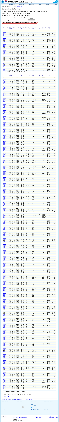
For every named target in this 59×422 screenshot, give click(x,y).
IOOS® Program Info (19, 404)
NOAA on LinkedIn (17, 399)
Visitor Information (47, 411)
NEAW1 (4, 262)
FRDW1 (4, 295)
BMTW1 (4, 219)
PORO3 (4, 371)
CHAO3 (4, 353)
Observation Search (5, 403)
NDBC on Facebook (7, 399)
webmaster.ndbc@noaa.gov (17, 420)
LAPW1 (4, 231)
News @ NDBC (33, 405)
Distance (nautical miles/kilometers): (22, 17)
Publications (18, 410)
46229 (4, 56)
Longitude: (4, 15)
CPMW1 (4, 316)
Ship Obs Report (4, 405)
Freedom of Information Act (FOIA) (52, 417)
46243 (4, 31)
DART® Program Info (19, 403)
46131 (4, 70)
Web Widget (4, 409)
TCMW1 (4, 178)
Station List (19, 6)
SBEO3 (4, 177)
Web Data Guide (18, 407)
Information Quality (38, 417)
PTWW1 (4, 250)
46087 (4, 53)
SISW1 (4, 51)
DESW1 (4, 41)
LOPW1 (4, 127)
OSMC (45, 408)
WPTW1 (4, 118)
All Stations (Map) (4, 402)
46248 (4, 99)
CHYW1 (4, 314)
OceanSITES (45, 407)
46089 (4, 37)
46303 (4, 62)
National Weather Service (17, 418)
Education (31, 4)
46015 (4, 68)
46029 (4, 32)
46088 (4, 49)
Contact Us (45, 412)
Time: (19, 20)
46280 (4, 213)
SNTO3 (4, 362)
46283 (4, 214)
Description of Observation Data (9, 396)
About (55, 4)
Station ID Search (6, 6)
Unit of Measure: (5, 17)
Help (35, 418)
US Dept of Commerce (16, 416)
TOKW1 (4, 101)
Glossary (36, 418)
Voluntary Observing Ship (20, 405)
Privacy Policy (49, 416)
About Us (46, 409)
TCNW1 (4, 179)
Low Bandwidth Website (47, 402)
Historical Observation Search (6, 404)
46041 (4, 35)
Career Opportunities (50, 418)
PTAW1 (4, 241)
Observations (11, 4)
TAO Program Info (19, 402)
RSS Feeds (4, 408)
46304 (4, 65)
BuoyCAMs (3, 407)
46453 (4, 166)
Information (21, 4)
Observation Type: (6, 20)
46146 (4, 67)
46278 (4, 34)
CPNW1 (4, 317)
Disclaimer (36, 416)
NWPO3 (4, 45)
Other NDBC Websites (48, 401)
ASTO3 (4, 80)
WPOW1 (4, 46)
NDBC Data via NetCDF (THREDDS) (49, 403)
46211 (4, 113)
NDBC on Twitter (27, 399)
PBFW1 (4, 306)
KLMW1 (4, 139)
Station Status (18, 409)
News (40, 4)
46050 (4, 43)
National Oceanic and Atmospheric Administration (21, 417)
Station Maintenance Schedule (21, 408)
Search (47, 4)
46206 (4, 63)
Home (3, 4)
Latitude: (4, 13)
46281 (4, 216)
